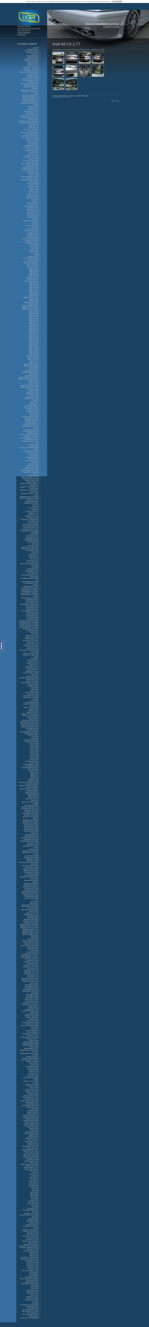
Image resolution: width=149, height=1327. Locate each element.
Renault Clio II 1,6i (32, 1035)
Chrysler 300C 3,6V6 (31, 467)
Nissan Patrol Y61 (32, 949)
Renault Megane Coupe (31, 1042)
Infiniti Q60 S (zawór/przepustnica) (31, 701)
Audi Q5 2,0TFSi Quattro (30, 258)
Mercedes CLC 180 (32, 844)
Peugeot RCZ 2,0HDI (31, 1014)
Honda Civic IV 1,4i (32, 642)
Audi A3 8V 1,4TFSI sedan (30, 137)
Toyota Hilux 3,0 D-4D (31, 1153)
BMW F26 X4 (34, 361)
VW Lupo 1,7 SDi (33, 1269)
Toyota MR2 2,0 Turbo (31, 1158)
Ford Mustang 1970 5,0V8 (30, 629)
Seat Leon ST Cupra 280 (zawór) (30, 1078)
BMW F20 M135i (33, 358)
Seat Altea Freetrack (32, 1066)
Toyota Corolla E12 (32, 1148)
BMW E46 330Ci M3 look (30, 305)
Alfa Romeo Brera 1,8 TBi (30, 80)
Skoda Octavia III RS (31, 1099)
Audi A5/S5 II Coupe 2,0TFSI (29, 180)
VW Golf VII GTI (33, 1252)
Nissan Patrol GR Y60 (31, 944)
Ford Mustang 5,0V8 (32, 606)
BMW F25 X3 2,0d (32, 389)
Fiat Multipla (34, 532)
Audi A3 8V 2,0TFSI (32, 139)
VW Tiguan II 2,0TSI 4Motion (29, 1305)
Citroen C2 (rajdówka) (31, 461)
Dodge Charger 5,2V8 (31, 480)
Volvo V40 (35, 1189)
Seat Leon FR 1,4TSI (31, 1089)
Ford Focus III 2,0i (32, 562)
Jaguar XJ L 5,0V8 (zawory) (29, 714)
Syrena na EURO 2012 (31, 1133)
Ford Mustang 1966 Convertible (28, 621)
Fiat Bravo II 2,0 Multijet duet (29, 519)
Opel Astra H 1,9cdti (32, 960)
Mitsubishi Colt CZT (32, 913)
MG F (36, 900)
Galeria (71, 95)
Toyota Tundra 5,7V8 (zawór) (29, 1164)
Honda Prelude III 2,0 (31, 668)
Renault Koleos (33, 1040)
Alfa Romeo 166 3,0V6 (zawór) (28, 72)
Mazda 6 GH (34, 774)
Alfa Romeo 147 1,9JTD (31, 69)
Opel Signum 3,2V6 (32, 994)
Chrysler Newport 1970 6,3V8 (29, 470)
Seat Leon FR (34, 1088)
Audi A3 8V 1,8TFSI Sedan (30, 136)
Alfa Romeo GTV (33, 110)
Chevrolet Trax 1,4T (32, 452)
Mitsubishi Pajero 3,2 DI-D (30, 931)
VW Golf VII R (34, 1254)
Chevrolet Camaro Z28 (31, 418)
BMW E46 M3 (34, 294)
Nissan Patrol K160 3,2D (30, 954)
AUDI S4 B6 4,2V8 (32, 229)
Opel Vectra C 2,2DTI (31, 998)
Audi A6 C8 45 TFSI (32, 203)
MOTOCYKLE (34, 1316)
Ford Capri (35, 544)
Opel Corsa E (34, 983)
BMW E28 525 (33, 270)
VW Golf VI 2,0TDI (32, 1238)
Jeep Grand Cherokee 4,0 (30, 720)
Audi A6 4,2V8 (34, 190)
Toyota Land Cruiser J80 (30, 1154)
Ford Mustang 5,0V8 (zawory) (29, 604)
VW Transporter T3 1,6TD (30, 1310)
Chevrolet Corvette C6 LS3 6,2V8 (30, 442)
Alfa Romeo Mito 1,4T (31, 114)
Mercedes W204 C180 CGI (30, 838)
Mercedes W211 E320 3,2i (30, 892)
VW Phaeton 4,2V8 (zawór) (30, 1283)
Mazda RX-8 (34, 800)
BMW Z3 (35, 400)
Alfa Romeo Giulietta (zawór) (29, 90)
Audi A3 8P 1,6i (33, 131)
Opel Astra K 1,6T (32, 976)
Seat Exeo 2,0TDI (32, 1068)
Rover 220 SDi (33, 1063)
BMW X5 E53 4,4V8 (32, 394)
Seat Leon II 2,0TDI (32, 1092)
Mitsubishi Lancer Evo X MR (29, 928)
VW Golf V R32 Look (31, 1225)
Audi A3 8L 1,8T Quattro (31, 129)
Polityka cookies (84, 95)
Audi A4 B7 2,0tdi (33, 159)
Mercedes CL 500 (32, 843)
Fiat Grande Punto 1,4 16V (30, 529)
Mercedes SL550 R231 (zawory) (31, 881)
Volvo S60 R (34, 1179)
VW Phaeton (34, 1285)
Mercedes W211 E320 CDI (30, 893)
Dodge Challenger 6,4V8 (30, 479)
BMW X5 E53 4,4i (32, 392)
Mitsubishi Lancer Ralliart (30, 921)
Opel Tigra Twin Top (32, 996)
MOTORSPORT (24, 31)
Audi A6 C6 (34, 199)
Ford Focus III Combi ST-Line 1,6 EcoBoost (29, 564)
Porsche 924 (34, 1029)
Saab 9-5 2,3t (34, 1065)
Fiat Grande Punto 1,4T (31, 528)
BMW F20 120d (33, 354)
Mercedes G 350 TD (32, 867)
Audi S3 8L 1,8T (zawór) (30, 221)
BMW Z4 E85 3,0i (32, 405)
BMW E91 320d (33, 328)
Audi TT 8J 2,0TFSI (32, 266)
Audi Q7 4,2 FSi (33, 260)
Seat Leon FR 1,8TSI (31, 1091)
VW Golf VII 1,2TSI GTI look (29, 1257)
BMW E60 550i (33, 315)
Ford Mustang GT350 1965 (30, 581)
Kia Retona (35, 736)
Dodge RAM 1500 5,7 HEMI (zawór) (29, 494)
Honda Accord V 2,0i (32, 635)
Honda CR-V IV (33, 665)
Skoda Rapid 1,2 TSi (32, 1104)
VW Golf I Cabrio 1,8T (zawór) (29, 1215)
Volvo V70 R (34, 1205)
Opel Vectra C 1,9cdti (31, 999)
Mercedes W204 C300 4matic (29, 841)
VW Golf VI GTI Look (31, 1239)
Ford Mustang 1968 (32, 617)
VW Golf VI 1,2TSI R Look (30, 1236)
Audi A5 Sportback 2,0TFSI (30, 176)
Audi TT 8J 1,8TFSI (32, 265)
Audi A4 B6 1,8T (33, 142)
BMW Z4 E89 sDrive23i (31, 407)
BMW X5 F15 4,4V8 (32, 397)
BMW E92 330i (33, 341)
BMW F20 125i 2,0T (32, 356)
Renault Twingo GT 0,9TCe (30, 1060)
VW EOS (35, 1212)
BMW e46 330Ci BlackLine (30, 307)
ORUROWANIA (23, 33)
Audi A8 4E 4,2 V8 (32, 211)
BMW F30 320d (33, 363)
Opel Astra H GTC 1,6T (31, 962)
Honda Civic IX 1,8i (32, 647)
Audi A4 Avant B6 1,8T (31, 145)
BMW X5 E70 (34, 395)
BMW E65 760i (33, 319)
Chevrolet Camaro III (31, 430)
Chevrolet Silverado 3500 (30, 451)
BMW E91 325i (33, 330)
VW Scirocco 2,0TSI (32, 1298)
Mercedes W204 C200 (31, 836)
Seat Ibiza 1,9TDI (33, 1070)
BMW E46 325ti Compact (30, 309)
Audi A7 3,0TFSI (33, 204)
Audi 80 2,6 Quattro (32, 237)
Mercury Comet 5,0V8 (31, 898)
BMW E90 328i (33, 327)
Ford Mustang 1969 (32, 619)
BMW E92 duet (33, 333)
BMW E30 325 (33, 273)
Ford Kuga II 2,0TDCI (31, 570)
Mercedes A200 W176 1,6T (30, 807)
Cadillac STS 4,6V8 (32, 412)
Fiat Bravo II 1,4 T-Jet (32, 516)
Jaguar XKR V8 (33, 719)
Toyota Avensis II (33, 1136)
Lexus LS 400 (34, 756)
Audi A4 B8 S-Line (32, 172)
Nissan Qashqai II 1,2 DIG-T (29, 955)
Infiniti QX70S (34, 705)
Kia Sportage (34, 738)
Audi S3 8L (35, 219)
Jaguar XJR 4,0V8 (32, 717)
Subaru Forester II (32, 1112)
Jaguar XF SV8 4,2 (32, 712)
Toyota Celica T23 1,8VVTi (30, 1146)
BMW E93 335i (33, 345)
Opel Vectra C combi (32, 1001)
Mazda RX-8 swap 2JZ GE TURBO (30, 802)
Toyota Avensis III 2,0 (31, 1138)
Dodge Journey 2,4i (32, 482)
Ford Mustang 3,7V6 (32, 599)
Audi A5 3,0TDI (33, 175)
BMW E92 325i (33, 340)
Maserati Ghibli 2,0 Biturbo (30, 768)
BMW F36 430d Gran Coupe (29, 385)
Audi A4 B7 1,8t (33, 152)
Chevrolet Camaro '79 (31, 423)
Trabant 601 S (34, 1171)
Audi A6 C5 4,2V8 (32, 194)
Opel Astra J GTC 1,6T (31, 972)
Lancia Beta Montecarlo (31, 740)
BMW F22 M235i (33, 359)
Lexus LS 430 (34, 758)
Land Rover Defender (31, 741)
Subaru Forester (33, 1110)
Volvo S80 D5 (34, 1187)
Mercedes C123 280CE (31, 815)
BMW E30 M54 (33, 271)
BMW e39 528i (33, 286)
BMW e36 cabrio (33, 279)
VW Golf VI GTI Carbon (31, 1244)
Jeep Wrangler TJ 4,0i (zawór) (29, 732)
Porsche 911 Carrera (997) (30, 1022)
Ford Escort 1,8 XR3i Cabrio (29, 547)
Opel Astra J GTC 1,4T (31, 970)
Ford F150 (35, 552)
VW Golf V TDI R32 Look (30, 1231)
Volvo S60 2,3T (33, 1181)
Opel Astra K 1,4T (32, 975)
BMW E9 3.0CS (33, 268)
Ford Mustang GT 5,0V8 (30, 586)
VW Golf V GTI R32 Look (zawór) (30, 1227)
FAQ (74, 95)
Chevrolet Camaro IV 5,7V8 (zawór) (29, 427)
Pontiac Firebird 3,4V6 (31, 1016)
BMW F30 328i (33, 374)
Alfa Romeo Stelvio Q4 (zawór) (28, 121)
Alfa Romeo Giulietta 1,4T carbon (30, 92)
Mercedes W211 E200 (31, 888)
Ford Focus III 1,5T (32, 560)
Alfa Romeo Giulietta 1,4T (30, 95)
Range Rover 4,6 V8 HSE (30, 1034)
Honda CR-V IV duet (32, 666)
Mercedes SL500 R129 (31, 875)
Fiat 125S (35, 506)
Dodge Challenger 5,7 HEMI (29, 477)
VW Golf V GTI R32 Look (30, 1230)
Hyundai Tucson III (32, 686)
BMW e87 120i (33, 323)
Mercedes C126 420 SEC (30, 821)
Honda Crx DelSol (32, 660)
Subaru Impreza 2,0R (31, 1119)
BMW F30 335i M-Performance (28, 377)
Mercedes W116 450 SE (30, 813)
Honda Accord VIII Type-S (30, 640)
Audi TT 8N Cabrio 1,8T (31, 263)
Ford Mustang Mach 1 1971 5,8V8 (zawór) (29, 575)
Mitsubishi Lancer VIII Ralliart (29, 924)
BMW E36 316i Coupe (31, 281)
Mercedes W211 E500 (31, 890)
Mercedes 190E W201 (31, 805)
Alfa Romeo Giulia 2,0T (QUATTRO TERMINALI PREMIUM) (30, 86)
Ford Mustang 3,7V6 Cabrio (29, 611)
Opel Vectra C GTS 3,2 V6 (30, 1004)
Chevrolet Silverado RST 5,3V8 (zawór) (28, 448)
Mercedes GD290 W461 (30, 869)
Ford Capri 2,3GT (33, 545)
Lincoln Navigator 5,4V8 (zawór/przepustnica (31, 765)
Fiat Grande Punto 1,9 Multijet (29, 531)
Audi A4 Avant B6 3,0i (31, 150)
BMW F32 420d (33, 384)
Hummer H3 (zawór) (32, 676)
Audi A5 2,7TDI (33, 185)
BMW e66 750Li (33, 320)
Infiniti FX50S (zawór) (31, 692)
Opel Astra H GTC (32, 963)
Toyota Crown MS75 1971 (30, 1150)
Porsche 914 (34, 1027)
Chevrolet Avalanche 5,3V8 (30, 416)
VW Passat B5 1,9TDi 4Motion (29, 1279)
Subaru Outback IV (32, 1127)
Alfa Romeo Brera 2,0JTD (30, 79)
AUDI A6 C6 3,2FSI (32, 198)
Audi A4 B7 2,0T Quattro (30, 157)
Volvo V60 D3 (34, 1195)
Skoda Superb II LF (32, 1107)
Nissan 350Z (34, 936)
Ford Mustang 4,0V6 (32, 603)
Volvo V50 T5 (34, 1197)
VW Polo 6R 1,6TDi (32, 1292)
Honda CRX (34, 658)
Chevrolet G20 (33, 413)
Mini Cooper (34, 901)
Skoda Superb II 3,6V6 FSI (30, 1105)
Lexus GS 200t (33, 743)
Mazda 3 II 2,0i (33, 771)
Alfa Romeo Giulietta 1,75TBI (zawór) (29, 104)
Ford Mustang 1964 (32, 612)
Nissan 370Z (34, 937)
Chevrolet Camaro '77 (31, 421)
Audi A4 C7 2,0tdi (33, 173)
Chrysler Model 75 (32, 49)
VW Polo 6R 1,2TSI (32, 1290)
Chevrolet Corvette (32, 433)
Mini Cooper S (34, 903)
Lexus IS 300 (34, 754)
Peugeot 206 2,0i (33, 1008)
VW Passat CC (33, 1272)
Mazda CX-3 (34, 777)
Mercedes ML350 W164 (31, 872)
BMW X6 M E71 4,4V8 (31, 399)
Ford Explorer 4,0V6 (32, 550)
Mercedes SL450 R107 (31, 885)
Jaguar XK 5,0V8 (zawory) (30, 715)
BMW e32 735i (33, 276)
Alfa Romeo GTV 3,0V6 (31, 111)
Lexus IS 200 (34, 748)
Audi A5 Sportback (32, 183)
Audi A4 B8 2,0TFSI (32, 165)
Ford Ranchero (33, 632)
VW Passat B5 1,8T (32, 1280)
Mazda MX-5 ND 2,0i (31, 799)
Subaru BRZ (34, 1109)
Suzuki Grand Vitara (32, 1132)
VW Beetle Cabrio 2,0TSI (30, 1210)
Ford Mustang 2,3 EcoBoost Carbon (29, 595)
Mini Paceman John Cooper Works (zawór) (29, 910)
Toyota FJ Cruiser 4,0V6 (30, 1151)
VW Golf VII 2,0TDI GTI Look (29, 1259)
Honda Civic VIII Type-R (31, 645)
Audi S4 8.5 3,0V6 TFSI (31, 230)
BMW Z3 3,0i (34, 403)
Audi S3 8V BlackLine (31, 225)
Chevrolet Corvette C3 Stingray (28, 434)
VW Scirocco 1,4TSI (32, 1296)
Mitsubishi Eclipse (32, 916)
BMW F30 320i (33, 368)
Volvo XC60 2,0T (33, 1202)
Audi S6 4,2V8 (33, 232)
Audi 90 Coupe (33, 247)
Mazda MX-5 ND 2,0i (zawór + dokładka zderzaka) (29, 786)
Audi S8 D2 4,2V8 (32, 235)
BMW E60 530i (33, 312)
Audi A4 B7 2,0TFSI (32, 155)
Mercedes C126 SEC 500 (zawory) (30, 817)
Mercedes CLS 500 (32, 861)
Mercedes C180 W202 (31, 810)
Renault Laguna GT (32, 1056)
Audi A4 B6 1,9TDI (32, 149)
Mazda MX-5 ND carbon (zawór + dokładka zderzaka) (28, 783)
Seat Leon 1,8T (33, 1071)
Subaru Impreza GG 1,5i (30, 1115)
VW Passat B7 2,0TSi (31, 1282)
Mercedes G (34, 864)
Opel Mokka (34, 993)
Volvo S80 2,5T (33, 1184)
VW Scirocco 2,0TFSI (31, 1300)
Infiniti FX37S (34, 691)
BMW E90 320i (33, 325)
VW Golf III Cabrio (32, 1220)
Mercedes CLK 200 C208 (30, 851)
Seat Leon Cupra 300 (31, 1084)
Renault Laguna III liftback (30, 1058)
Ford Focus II (34, 559)
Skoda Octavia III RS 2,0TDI (29, 1101)
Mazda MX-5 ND (33, 795)
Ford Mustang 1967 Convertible (28, 622)
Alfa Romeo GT (33, 106)
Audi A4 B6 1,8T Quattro (30, 147)
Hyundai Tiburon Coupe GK (29, 683)
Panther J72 (34, 54)
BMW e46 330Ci (33, 304)
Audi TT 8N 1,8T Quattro (30, 261)
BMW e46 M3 (34, 292)
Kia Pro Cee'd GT (32, 735)
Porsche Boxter (33, 1019)
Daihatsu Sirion (33, 475)
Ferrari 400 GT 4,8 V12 (31, 503)
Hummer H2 (34, 674)
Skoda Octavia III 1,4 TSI (30, 1097)
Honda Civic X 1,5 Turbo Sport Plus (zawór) (29, 651)
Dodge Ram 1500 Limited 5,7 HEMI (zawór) (29, 484)
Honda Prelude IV (32, 670)
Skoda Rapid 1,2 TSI (31, 1102)
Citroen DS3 (34, 462)
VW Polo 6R (34, 1288)
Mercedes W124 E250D (31, 826)
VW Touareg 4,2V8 (32, 1308)
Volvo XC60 (34, 1199)
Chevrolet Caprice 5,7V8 (30, 431)
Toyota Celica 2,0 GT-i (31, 1141)
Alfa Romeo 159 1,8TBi (31, 70)
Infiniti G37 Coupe (32, 694)
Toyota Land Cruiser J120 (30, 1156)
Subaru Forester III (32, 1114)
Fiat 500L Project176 (32, 511)
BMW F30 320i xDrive (31, 371)
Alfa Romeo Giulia (32, 82)
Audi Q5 (35, 253)
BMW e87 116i (33, 322)
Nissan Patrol (34, 950)
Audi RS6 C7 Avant (32, 234)
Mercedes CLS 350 (32, 859)
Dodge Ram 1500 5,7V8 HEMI (29, 496)
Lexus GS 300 (34, 745)
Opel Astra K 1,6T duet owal (29, 978)
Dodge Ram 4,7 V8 (32, 500)
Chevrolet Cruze (33, 444)
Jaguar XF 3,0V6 (33, 710)
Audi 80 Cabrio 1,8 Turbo (30, 242)
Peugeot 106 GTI (33, 1006)
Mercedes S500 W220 (31, 896)
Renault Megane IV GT (31, 1048)
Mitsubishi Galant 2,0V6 (31, 919)
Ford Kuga (35, 567)
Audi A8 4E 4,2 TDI (32, 214)
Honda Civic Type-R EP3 (30, 653)
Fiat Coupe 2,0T (33, 523)
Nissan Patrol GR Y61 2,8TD (29, 945)
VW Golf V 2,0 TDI (32, 1233)
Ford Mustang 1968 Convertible (28, 624)
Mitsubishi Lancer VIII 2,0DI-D (29, 926)
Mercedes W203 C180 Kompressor (31, 832)
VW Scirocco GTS (32, 1293)
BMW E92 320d (33, 336)
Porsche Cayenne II (32, 1032)
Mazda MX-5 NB (33, 779)
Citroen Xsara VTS (32, 465)
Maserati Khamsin (32, 769)
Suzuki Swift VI (33, 1128)
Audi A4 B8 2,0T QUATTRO (29, 163)
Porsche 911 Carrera (31, 1024)
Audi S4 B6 (34, 227)
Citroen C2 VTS (33, 459)
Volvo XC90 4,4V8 (32, 1203)
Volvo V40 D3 (34, 1194)
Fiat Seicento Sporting (31, 539)
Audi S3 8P (34, 222)
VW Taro (35, 1301)
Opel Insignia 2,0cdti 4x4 (30, 990)
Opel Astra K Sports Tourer (30, 980)
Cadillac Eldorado (32, 410)
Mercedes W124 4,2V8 (31, 825)
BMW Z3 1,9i (34, 402)
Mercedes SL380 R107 (31, 883)
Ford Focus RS (33, 557)
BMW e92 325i (33, 338)
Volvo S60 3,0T (33, 1182)
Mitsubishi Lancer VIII (31, 923)
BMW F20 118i (33, 353)
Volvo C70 (35, 1176)
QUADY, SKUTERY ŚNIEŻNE (29, 1318)
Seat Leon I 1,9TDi (32, 1086)
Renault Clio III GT (32, 1039)
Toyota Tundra (34, 1163)
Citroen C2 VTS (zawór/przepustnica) (31, 456)
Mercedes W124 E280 (31, 828)
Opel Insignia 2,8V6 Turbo (30, 991)
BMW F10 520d (33, 346)
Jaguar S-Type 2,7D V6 (31, 707)
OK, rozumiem (117, 1)
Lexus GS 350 (34, 746)
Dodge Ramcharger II (31, 501)
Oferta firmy (24, 27)
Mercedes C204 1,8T (31, 834)
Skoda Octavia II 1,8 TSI (30, 1096)
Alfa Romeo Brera (32, 77)
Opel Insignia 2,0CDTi (31, 988)
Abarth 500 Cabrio (32, 57)
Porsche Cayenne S (32, 1030)
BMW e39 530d (33, 288)
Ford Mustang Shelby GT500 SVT (29, 579)
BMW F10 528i (33, 350)
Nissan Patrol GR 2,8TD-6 (30, 941)
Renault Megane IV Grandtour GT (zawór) (29, 1051)
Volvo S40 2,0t (33, 1177)
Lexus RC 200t (33, 763)
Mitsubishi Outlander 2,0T (30, 929)
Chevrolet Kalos (33, 446)
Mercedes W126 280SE (31, 830)
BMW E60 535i (33, 314)
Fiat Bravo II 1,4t (33, 514)
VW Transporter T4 (32, 1313)
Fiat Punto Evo (33, 534)
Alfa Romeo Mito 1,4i (31, 113)
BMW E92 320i (33, 335)
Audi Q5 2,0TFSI (33, 256)
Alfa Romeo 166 (33, 74)
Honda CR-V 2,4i (33, 661)
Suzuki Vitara (34, 1130)
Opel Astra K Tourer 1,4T (30, 981)
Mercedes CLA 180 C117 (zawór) (30, 847)
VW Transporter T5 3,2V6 (30, 1314)
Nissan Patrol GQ (33, 947)
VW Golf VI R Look (32, 1234)
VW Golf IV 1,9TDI (32, 1221)
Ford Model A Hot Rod (31, 51)
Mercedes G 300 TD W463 (30, 865)
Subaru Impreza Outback (30, 1120)
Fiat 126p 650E (33, 508)
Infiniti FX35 (34, 688)
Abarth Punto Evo (32, 62)
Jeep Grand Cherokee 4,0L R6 (28, 722)
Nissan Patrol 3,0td (32, 952)
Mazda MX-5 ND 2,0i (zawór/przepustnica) (31, 793)
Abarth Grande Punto (31, 61)
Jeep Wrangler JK (32, 730)
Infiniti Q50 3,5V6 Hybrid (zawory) (30, 698)
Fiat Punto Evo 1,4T (32, 536)
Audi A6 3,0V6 (34, 188)
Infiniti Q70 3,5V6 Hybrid (30, 704)
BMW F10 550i (33, 351)
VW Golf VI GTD (33, 1243)
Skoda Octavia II (33, 1094)
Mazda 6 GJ (34, 776)
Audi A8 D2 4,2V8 (32, 208)
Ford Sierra (34, 634)
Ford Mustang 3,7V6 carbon (29, 598)
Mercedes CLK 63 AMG (31, 857)
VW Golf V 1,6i (33, 1223)
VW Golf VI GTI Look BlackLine (28, 1246)
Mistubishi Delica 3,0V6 (31, 914)
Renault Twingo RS (32, 1061)
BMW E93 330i (33, 343)
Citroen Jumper (33, 464)
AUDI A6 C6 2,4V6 (32, 196)
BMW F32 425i (33, 382)
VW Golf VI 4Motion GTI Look (29, 1248)
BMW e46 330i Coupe (31, 302)
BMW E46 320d (33, 296)
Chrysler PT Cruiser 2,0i (31, 472)
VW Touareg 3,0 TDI (32, 1306)
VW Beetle (35, 1207)
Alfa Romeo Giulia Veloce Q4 (29, 83)
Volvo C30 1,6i (33, 1174)
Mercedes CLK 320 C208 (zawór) (30, 853)
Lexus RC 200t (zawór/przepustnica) (31, 760)
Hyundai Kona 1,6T (32, 679)
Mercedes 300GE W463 (31, 870)
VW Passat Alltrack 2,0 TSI (30, 1270)
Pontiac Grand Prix (32, 1017)
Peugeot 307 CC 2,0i (31, 1009)
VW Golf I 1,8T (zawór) (31, 1213)
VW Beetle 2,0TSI (32, 1208)
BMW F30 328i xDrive (31, 376)
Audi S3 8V (34, 224)
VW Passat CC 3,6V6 (31, 1277)
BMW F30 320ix (33, 369)
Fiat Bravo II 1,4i (33, 513)
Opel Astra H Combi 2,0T (30, 967)
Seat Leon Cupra (33, 1074)
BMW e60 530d (33, 310)
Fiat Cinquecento (33, 521)
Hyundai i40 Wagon (32, 681)
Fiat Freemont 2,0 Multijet (30, 524)
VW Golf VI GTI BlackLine (30, 1241)
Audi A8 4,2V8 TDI (32, 209)
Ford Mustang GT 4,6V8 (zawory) (30, 584)
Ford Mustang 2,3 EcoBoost (29, 588)
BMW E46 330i (33, 301)
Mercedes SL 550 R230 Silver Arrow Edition (29, 878)
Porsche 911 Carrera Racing (29, 1025)
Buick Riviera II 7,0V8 (31, 408)
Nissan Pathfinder (32, 939)
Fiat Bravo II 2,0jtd (32, 518)
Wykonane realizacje (28, 29)
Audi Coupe (34, 248)
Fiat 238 (35, 48)
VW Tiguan (35, 1303)
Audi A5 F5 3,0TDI (32, 186)
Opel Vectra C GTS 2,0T (30, 1003)
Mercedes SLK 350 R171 (30, 887)
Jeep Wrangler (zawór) (31, 733)
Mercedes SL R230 (32, 874)
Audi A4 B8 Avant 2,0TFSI (30, 167)
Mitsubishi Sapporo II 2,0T (30, 934)
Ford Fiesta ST (33, 554)
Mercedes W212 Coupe (31, 895)
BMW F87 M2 (34, 390)
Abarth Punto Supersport (30, 67)
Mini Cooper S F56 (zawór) (30, 905)
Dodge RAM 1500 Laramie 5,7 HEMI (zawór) (29, 491)
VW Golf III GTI (33, 1218)
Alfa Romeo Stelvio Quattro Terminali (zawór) (30, 118)
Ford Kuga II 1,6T (33, 568)
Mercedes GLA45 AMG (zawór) (28, 862)
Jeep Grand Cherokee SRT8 (29, 725)
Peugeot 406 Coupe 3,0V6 (30, 1011)
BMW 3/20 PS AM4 (32, 52)
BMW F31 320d (33, 381)
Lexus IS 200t (34, 751)
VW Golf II (35, 1216)
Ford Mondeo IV (33, 573)
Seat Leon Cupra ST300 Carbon (30, 1082)
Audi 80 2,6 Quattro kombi (30, 239)
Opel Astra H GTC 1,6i (31, 959)
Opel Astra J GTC (32, 968)
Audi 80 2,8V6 (34, 245)
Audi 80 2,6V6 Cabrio (31, 240)
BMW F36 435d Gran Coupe (29, 387)
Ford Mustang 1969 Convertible (28, 627)
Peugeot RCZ (34, 1012)
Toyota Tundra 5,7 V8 (31, 1166)
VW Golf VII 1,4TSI (32, 1249)
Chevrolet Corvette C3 (31, 436)
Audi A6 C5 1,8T (33, 191)
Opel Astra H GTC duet (31, 965)
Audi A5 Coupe (33, 181)
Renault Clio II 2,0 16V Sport (29, 1037)
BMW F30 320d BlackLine (30, 372)
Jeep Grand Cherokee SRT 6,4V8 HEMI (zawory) (30, 727)
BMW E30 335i (33, 274)
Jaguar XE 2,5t (33, 709)
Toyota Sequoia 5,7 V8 (31, 1161)
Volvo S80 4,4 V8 (33, 1185)
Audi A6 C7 (34, 201)
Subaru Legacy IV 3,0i (31, 1122)
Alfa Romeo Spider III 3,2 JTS (29, 116)
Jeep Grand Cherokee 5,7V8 (29, 723)
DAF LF (36, 474)
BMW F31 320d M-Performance (28, 379)
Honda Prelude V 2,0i (31, 671)
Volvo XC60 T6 (33, 1200)
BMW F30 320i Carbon (31, 366)
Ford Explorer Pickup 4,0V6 (29, 549)
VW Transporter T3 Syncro (30, 1311)
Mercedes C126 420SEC (30, 823)
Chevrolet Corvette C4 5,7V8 (29, 438)
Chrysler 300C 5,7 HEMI (30, 469)
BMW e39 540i (33, 291)
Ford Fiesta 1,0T (33, 555)
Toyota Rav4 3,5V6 (32, 1159)
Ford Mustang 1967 (32, 614)
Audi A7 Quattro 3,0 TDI (31, 206)
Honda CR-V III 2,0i (32, 663)
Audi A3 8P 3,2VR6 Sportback (29, 132)
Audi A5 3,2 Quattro (32, 178)
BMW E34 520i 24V (32, 278)
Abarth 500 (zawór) (32, 56)
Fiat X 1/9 (35, 505)
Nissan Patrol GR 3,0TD (30, 942)
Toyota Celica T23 (32, 1143)
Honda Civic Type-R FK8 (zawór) (30, 655)
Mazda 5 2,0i (34, 772)
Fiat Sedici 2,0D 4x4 (32, 537)
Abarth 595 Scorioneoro (31, 59)
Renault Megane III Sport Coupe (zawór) (30, 1046)
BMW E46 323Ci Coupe (31, 297)
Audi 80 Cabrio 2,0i (32, 243)
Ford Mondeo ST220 (32, 572)
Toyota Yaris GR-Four (31, 1169)
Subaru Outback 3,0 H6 (31, 1125)
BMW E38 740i (33, 283)
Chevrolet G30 (33, 415)
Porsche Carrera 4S (32, 1021)
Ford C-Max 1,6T (33, 542)
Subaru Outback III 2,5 (31, 1123)
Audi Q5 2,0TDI (33, 252)
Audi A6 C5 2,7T (33, 193)
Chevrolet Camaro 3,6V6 (30, 425)
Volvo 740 (35, 1172)
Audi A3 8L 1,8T (33, 124)
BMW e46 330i (33, 299)
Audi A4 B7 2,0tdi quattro (30, 160)
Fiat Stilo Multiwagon (31, 541)
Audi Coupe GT (33, 250)
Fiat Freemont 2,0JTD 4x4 (30, 526)
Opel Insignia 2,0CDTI (31, 985)
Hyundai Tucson (33, 684)
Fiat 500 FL (34, 510)
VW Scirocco (34, 1295)
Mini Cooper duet (33, 908)
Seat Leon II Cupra (32, 1076)
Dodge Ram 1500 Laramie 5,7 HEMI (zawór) (29, 487)
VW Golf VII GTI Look (31, 1261)
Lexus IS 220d (33, 753)
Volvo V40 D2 (34, 1192)
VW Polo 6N (34, 1287)
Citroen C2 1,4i (33, 454)
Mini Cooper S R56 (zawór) (30, 906)
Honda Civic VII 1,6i (32, 643)
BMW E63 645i (33, 317)
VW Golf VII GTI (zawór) (30, 1251)
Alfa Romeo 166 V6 (32, 75)
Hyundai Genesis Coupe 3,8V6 (28, 678)
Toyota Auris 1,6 (33, 1135)
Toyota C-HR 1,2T (32, 1140)
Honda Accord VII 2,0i (31, 637)
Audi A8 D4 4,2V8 (32, 216)
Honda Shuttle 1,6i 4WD (30, 673)
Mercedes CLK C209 (31, 856)
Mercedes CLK (33, 849)
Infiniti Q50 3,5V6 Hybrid (30, 696)
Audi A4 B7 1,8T (33, 154)
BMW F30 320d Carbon (31, 364)
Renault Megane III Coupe (30, 1043)
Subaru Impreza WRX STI (30, 1117)
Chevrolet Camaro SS (31, 420)
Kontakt (21, 35)
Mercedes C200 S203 (31, 812)
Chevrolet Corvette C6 (31, 439)
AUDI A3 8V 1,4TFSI (32, 134)
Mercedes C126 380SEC (30, 820)
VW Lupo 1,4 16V (32, 1267)
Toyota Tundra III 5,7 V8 (31, 1168)
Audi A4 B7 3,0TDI (32, 162)
